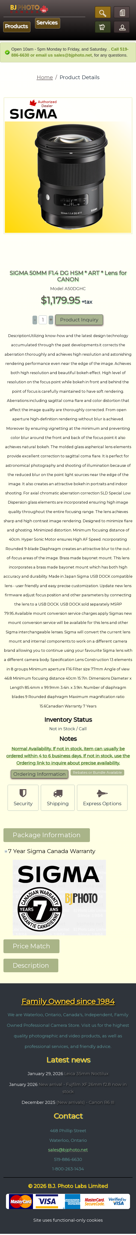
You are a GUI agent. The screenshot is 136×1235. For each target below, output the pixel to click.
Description (31, 966)
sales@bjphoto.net (68, 1151)
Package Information (47, 836)
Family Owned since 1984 (68, 1002)
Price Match (31, 947)
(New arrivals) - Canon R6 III (84, 1103)
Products (16, 26)
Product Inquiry (79, 321)
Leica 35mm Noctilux (86, 1074)
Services (46, 23)
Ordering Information (39, 775)
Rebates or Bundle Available (97, 774)
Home (45, 77)
